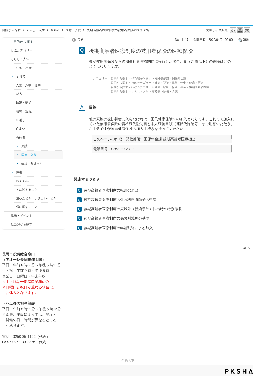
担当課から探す (21, 224)
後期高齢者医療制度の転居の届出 (111, 190)
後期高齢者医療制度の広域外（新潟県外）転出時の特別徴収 (133, 209)
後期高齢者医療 (199, 87)
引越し (20, 120)
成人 (19, 94)
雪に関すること (27, 207)
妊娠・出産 (24, 68)
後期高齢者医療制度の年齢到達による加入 (118, 228)
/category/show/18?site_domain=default (7, 215)
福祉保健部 (162, 78)
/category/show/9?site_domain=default (7, 224)
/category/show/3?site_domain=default (7, 50)
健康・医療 (196, 82)
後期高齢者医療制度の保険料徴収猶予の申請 (120, 199)
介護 (24, 146)
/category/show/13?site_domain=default (12, 137)
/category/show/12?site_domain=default (7, 59)
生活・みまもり (32, 163)
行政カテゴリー (21, 50)
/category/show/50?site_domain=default (12, 85)
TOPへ (245, 247)
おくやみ (22, 181)
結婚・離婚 (23, 102)
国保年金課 (179, 78)
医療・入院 (73, 30)
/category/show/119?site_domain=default (12, 120)
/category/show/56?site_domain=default (12, 102)
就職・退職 (24, 111)
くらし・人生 (35, 30)
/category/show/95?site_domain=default (12, 198)
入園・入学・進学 (28, 85)
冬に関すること (27, 190)
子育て (20, 76)
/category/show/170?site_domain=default (12, 128)
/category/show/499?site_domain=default (12, 189)
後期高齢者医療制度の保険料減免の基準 (116, 218)
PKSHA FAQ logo (239, 371)
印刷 (246, 40)
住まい (20, 128)
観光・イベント (21, 215)
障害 (19, 172)
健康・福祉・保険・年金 (170, 82)
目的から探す (11, 30)
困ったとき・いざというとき (36, 198)
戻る (80, 40)
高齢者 (55, 30)
